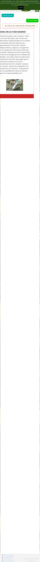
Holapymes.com (32, 561)
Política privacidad (34, 559)
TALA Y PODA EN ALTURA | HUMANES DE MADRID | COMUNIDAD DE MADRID (19, 25)
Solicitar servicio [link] (9, 15)
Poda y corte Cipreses (9, 560)
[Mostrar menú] (37, 10)
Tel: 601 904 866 (30, 20)
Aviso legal (26, 559)
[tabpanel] (31, 561)
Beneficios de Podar (9, 556)
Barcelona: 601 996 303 (10, 7)
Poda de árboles (8, 559)
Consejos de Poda (8, 557)
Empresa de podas (8, 554)
